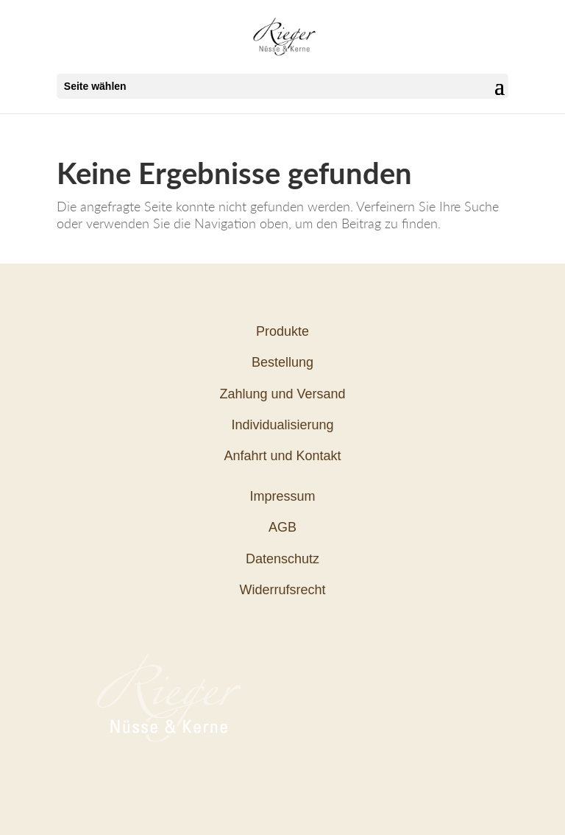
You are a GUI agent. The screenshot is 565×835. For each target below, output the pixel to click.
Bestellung (282, 362)
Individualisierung (282, 425)
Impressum (282, 496)
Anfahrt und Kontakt (282, 455)
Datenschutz (282, 559)
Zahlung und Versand (282, 394)
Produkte (282, 331)
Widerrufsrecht (282, 589)
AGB (282, 527)
